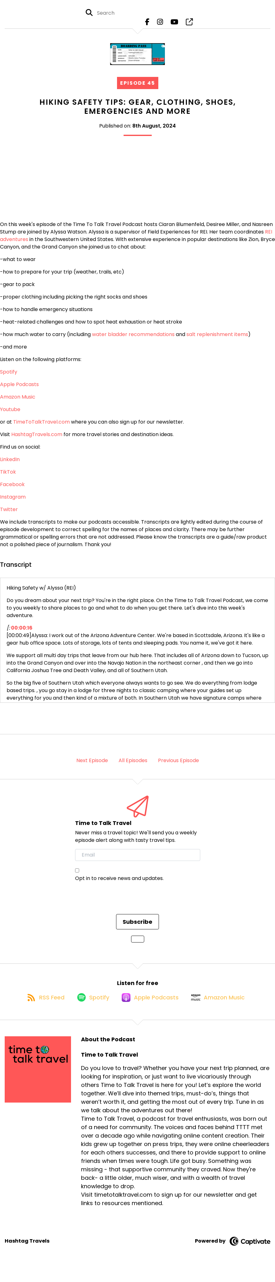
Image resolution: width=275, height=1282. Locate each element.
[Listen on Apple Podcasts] (151, 1009)
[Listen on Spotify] (89, 1009)
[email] (137, 860)
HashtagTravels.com (36, 439)
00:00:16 (22, 633)
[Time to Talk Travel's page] (189, 25)
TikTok (8, 477)
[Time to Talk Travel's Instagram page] (160, 25)
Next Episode (92, 765)
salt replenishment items (217, 339)
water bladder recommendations (133, 339)
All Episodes (133, 765)
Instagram (13, 502)
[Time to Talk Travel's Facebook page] (147, 25)
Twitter (9, 514)
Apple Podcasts (19, 389)
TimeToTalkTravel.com (41, 427)
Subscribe (137, 927)
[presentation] (122, 907)
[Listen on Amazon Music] (223, 1009)
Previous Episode (178, 765)
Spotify (8, 377)
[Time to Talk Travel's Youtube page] (174, 25)
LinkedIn (10, 464)
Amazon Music (17, 402)
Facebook (12, 489)
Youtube (10, 414)
